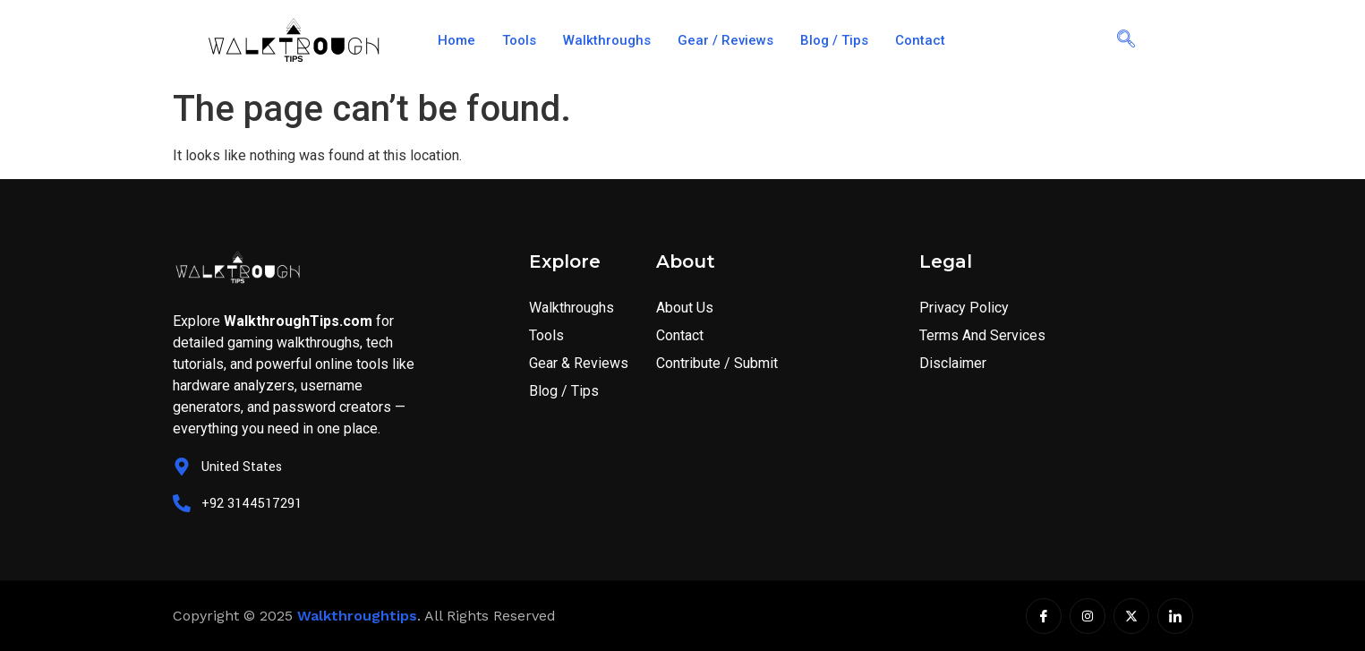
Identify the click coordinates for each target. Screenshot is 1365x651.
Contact (920, 40)
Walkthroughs (607, 40)
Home (456, 40)
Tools (519, 40)
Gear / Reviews (725, 40)
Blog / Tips (834, 40)
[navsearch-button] (1126, 40)
